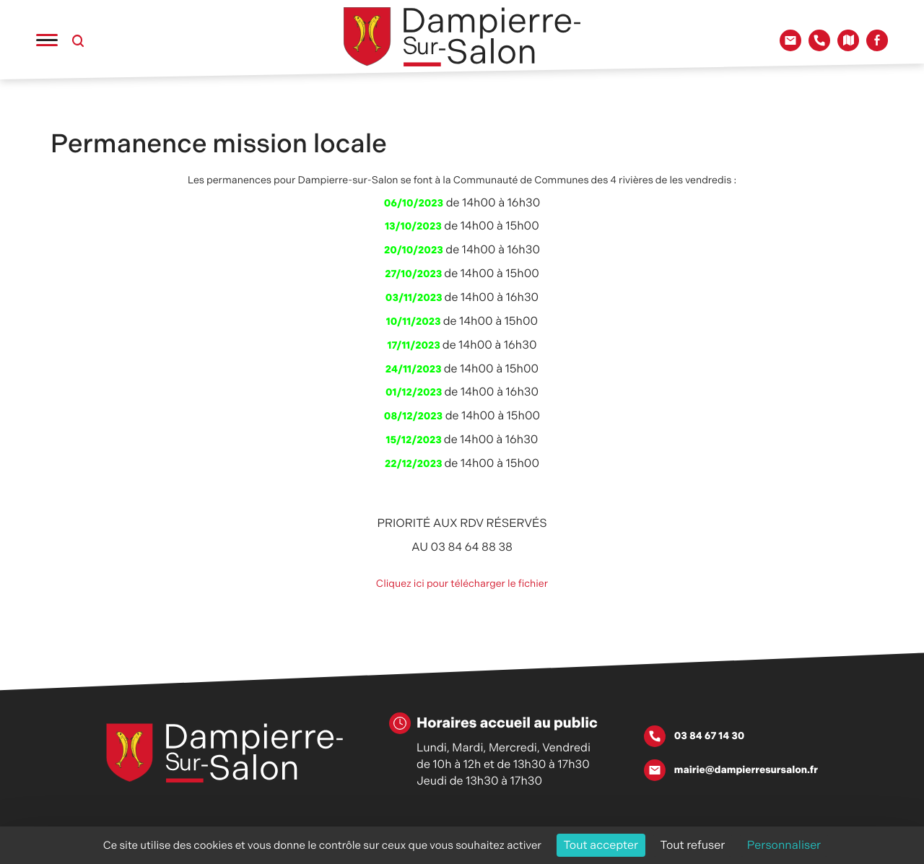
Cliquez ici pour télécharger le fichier (462, 584)
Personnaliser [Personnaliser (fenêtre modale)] (784, 845)
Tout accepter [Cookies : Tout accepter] (601, 845)
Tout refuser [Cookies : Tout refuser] (693, 845)
